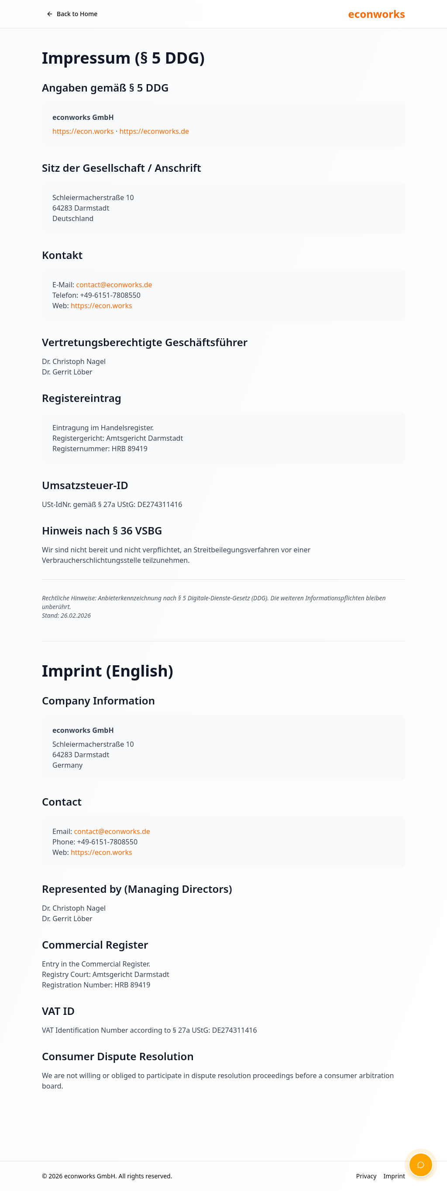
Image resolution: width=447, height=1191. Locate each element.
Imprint (394, 1176)
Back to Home (71, 14)
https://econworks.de (154, 131)
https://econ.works (83, 131)
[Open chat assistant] (421, 1165)
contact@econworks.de (114, 284)
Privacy (366, 1176)
